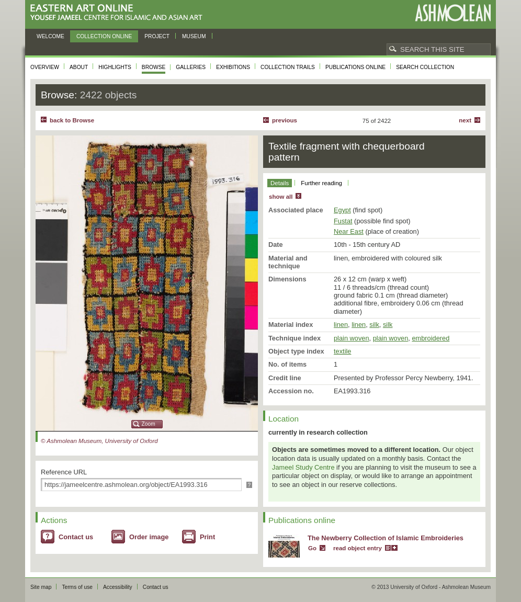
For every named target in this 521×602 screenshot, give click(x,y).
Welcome (50, 36)
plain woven (351, 338)
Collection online (104, 36)
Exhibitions (233, 67)
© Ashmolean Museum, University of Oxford (99, 441)
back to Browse (72, 120)
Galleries (191, 67)
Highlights (114, 67)
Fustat (343, 221)
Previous (284, 120)
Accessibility (117, 587)
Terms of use (77, 587)
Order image (148, 537)
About (79, 67)
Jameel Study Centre (303, 467)
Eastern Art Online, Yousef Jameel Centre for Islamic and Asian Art (119, 12)
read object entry (357, 548)
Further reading (321, 183)
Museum (194, 36)
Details (279, 183)
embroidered (430, 338)
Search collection (425, 67)
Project (156, 36)
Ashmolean (453, 12)
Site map (40, 587)
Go (312, 548)
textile (342, 351)
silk (374, 324)
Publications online (355, 67)
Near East (349, 231)
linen (341, 324)
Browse (154, 67)
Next (465, 120)
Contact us (76, 537)
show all (280, 197)
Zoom (148, 424)
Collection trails (287, 67)
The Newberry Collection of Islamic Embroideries (385, 538)
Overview (44, 67)
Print (207, 537)
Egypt (342, 210)
